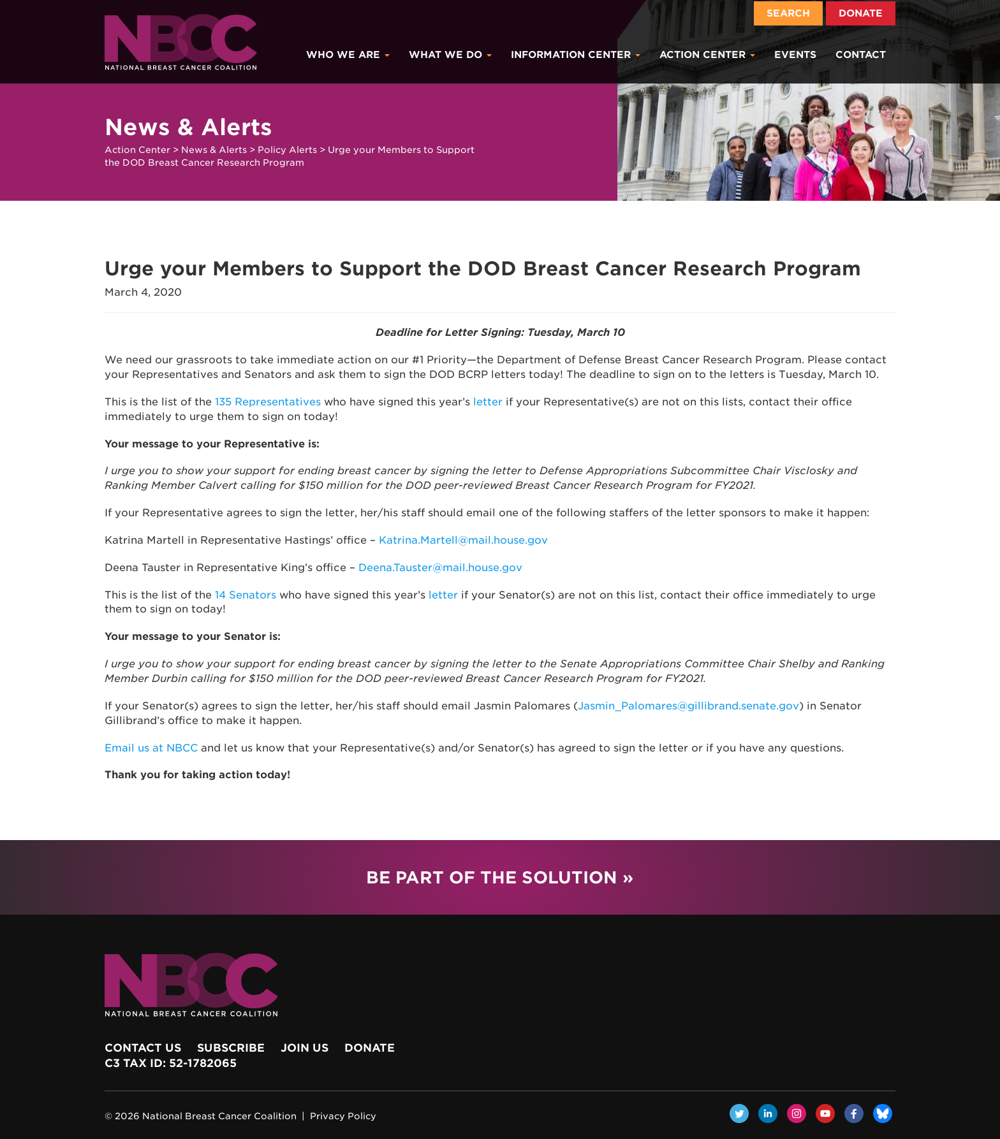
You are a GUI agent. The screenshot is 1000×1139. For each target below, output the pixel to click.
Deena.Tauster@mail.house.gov (440, 568)
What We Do (450, 55)
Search (788, 13)
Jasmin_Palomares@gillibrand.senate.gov (688, 706)
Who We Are (348, 55)
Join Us (304, 1047)
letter (488, 402)
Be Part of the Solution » (499, 877)
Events (795, 55)
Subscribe (231, 1047)
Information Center (575, 55)
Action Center (707, 55)
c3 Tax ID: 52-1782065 (171, 1063)
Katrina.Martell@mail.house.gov (463, 540)
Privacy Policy (343, 1116)
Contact (860, 55)
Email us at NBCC (151, 748)
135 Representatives (268, 402)
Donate (861, 13)
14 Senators (245, 595)
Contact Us (143, 1047)
